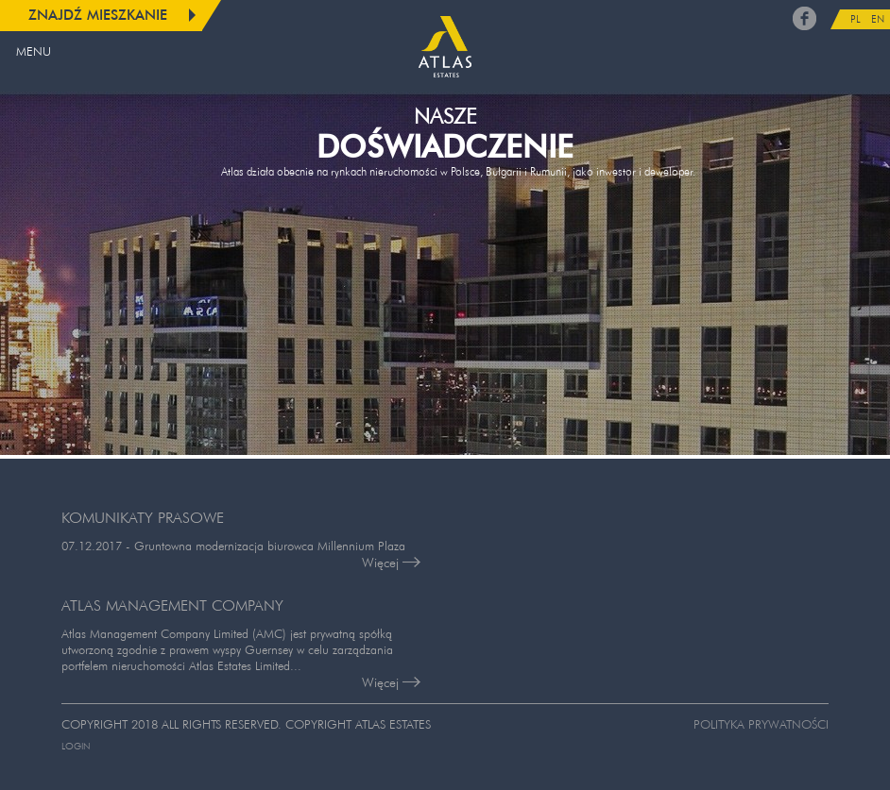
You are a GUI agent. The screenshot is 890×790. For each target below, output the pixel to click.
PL (855, 18)
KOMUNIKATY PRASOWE (142, 517)
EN (877, 18)
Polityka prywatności (761, 724)
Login (75, 746)
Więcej (391, 562)
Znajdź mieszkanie (97, 15)
